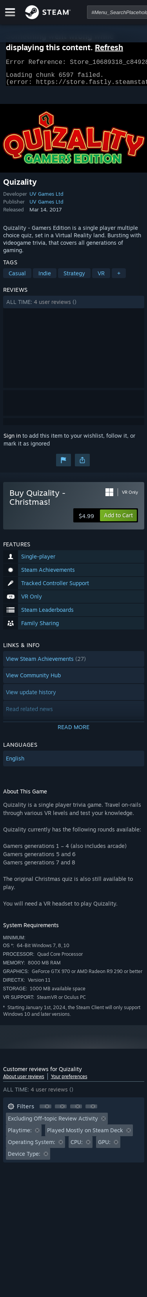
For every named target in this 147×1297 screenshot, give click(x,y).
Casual (17, 278)
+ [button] (118, 278)
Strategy (74, 278)
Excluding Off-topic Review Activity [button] (53, 1123)
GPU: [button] (104, 1146)
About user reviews (23, 1081)
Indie (44, 278)
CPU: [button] (77, 1146)
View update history (31, 696)
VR (101, 278)
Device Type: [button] (24, 1158)
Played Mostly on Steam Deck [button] (85, 1134)
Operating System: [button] (31, 1146)
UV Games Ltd (46, 198)
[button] (73, 306)
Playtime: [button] (20, 1134)
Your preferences (69, 1081)
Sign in (12, 440)
